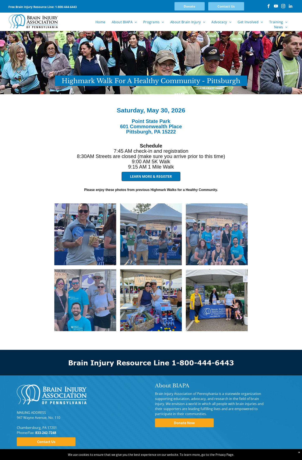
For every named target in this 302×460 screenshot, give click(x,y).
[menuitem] (100, 22)
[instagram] (283, 6)
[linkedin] (291, 6)
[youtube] (276, 6)
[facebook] (269, 6)
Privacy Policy (27, 451)
